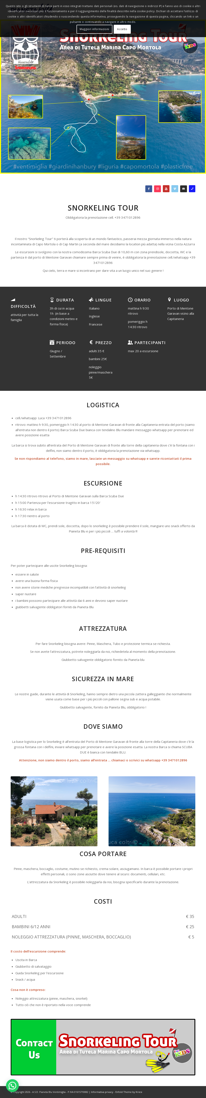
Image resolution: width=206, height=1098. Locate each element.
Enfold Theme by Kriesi (128, 1092)
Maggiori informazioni (94, 29)
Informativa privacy (102, 1092)
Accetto (122, 29)
